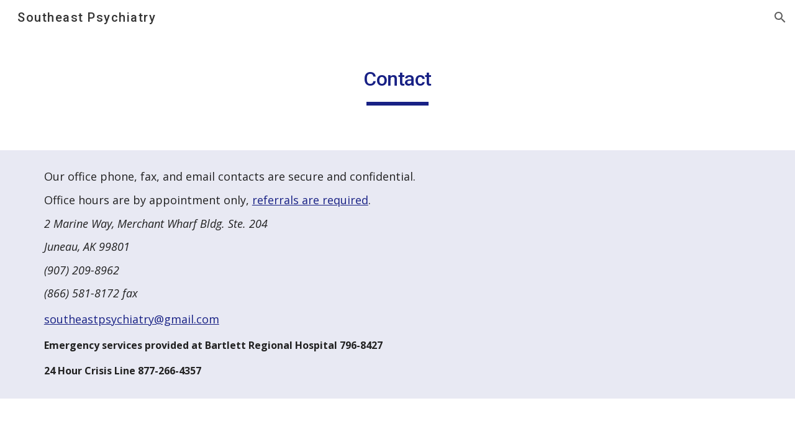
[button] (780, 17)
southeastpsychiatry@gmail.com (131, 319)
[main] (397, 81)
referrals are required (310, 199)
